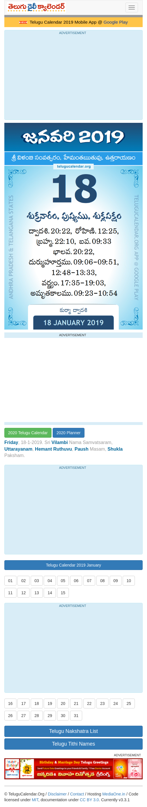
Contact (77, 794)
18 (36, 703)
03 (36, 580)
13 (36, 592)
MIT (35, 799)
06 (76, 580)
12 (23, 592)
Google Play (116, 22)
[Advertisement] (73, 76)
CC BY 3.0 (89, 799)
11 (10, 592)
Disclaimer (57, 794)
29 (49, 715)
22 (89, 703)
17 (23, 703)
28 (36, 715)
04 (49, 580)
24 (115, 703)
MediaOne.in (113, 794)
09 (115, 580)
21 (76, 703)
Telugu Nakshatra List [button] (73, 731)
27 (23, 715)
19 (49, 703)
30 (63, 715)
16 (10, 703)
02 (23, 580)
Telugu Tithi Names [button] (73, 744)
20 (63, 703)
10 (128, 580)
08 (102, 580)
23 (102, 703)
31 (76, 715)
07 (89, 580)
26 (10, 715)
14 (49, 592)
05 (63, 580)
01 (10, 580)
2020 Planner (68, 432)
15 (63, 592)
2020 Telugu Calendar (28, 432)
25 (128, 703)
